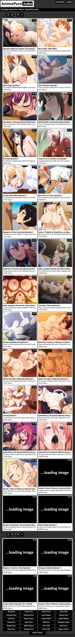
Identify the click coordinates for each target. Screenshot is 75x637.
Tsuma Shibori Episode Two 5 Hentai (17, 600)
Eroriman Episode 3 (10, 159)
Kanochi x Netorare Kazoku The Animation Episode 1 (24, 49)
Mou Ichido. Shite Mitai (47, 49)
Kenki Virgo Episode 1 (11, 85)
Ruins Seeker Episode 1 (47, 521)
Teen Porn (11, 625)
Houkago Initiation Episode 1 (49, 564)
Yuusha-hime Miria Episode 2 (14, 195)
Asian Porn (29, 608)
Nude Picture (29, 622)
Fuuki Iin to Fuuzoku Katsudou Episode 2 (19, 269)
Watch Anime (64, 625)
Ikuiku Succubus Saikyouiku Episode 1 (53, 377)
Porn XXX (46, 622)
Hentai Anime (29, 615)
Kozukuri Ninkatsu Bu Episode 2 (15, 341)
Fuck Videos (46, 611)
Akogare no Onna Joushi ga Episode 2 (18, 232)
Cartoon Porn (11, 611)
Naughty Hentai (64, 618)
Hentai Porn (63, 611)
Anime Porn (46, 608)
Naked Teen (11, 622)
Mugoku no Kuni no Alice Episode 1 (17, 564)
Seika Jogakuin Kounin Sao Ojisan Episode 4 (20, 305)
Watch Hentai (37, 629)
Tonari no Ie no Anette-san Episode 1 (52, 159)
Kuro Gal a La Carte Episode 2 (50, 195)
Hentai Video (46, 615)
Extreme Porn (29, 611)
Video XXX (46, 625)
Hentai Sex (11, 618)
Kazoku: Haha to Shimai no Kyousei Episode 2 (56, 485)
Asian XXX (64, 608)
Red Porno (64, 622)
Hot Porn (11, 615)
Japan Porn (28, 618)
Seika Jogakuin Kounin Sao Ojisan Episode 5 (56, 269)
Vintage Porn (29, 625)
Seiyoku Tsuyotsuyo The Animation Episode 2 (21, 521)
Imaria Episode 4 (9, 413)
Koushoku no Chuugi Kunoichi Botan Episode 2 (21, 122)
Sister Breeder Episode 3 (48, 85)
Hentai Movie (64, 615)
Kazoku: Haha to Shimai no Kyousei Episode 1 (56, 600)
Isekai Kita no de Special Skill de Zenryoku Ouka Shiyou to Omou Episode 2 (32, 449)
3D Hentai (11, 608)
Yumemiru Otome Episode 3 (49, 305)
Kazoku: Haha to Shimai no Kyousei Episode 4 (21, 485)
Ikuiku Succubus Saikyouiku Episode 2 (18, 377)
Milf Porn (46, 618)
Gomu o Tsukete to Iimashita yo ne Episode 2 (56, 232)
